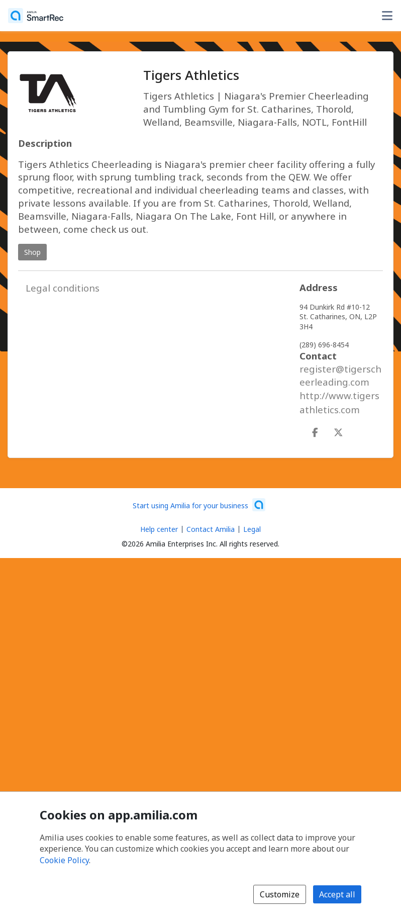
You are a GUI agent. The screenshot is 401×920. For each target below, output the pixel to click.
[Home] (35, 15)
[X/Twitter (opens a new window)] (338, 430)
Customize (279, 894)
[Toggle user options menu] (387, 16)
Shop (32, 252)
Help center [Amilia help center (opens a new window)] (159, 529)
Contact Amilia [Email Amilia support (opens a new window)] (210, 529)
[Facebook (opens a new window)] (315, 430)
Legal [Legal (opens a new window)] (252, 529)
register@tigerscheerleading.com (340, 375)
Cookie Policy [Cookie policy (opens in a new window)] (64, 860)
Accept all (337, 894)
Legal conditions (62, 288)
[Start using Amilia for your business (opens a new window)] (199, 504)
